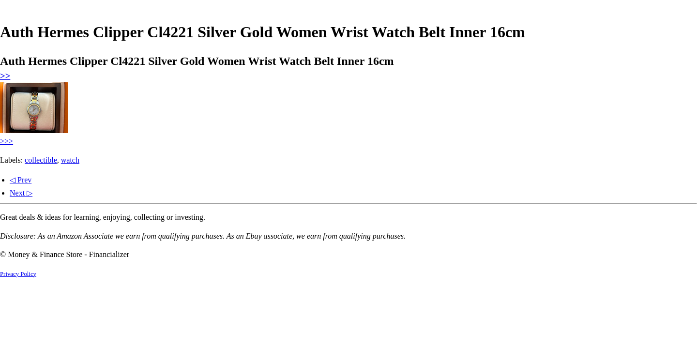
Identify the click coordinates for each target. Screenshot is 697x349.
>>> (6, 141)
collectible (41, 160)
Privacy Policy (18, 274)
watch (70, 160)
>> (5, 76)
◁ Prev (20, 180)
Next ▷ (21, 193)
